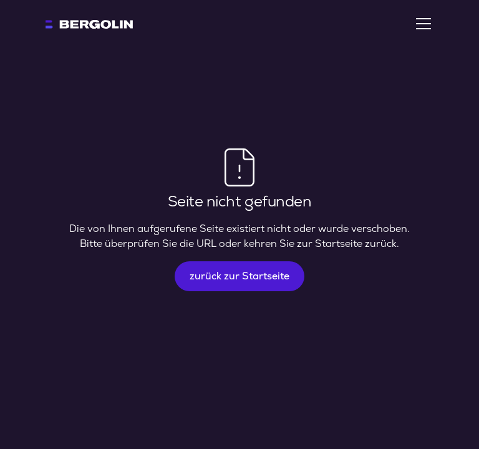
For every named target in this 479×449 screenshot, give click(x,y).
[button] (421, 24)
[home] (89, 23)
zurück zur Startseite (239, 275)
